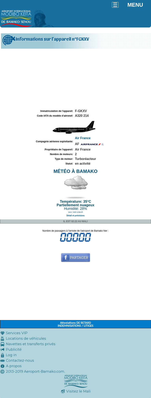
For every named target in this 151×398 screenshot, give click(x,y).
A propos (14, 366)
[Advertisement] (75, 79)
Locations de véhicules (26, 338)
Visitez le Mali (78, 391)
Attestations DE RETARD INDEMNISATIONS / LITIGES (75, 324)
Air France (82, 138)
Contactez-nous (20, 360)
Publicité (14, 349)
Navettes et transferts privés (30, 344)
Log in (11, 355)
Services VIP (17, 333)
